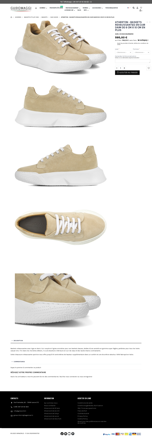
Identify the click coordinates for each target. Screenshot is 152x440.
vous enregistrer (86, 377)
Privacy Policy (83, 416)
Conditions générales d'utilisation (90, 405)
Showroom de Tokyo (51, 413)
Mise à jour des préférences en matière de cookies (92, 422)
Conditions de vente (85, 403)
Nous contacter (50, 405)
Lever (117, 49)
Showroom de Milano (52, 408)
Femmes (85, 8)
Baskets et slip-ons (31, 17)
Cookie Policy (83, 419)
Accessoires (96, 8)
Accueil (11, 17)
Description (18, 340)
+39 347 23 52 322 (79, 2)
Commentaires (19, 362)
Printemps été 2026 (56, 8)
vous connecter (71, 377)
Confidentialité (83, 413)
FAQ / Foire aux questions (87, 408)
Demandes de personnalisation (125, 56)
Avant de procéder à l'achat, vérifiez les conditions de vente (132, 43)
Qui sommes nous (51, 403)
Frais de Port (82, 411)
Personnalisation (111, 8)
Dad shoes (54, 17)
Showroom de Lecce (51, 416)
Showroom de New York (52, 419)
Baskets (44, 17)
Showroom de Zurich (51, 411)
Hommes (42, 8)
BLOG (79, 10)
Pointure (136, 49)
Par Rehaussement (72, 8)
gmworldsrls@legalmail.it (23, 415)
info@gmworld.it (20, 411)
